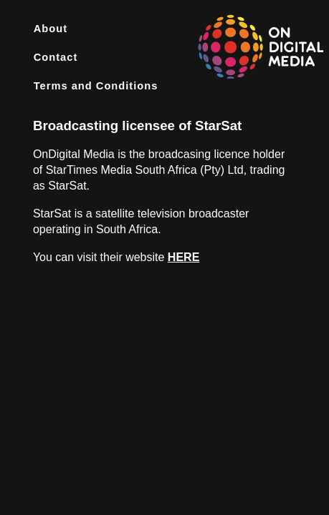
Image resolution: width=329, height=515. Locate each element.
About (50, 28)
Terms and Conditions (96, 86)
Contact (56, 57)
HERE (183, 257)
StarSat (218, 125)
